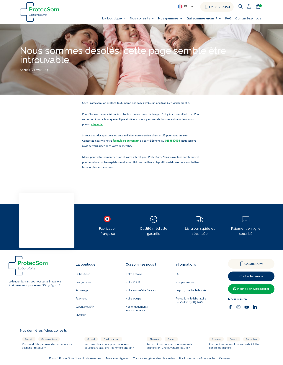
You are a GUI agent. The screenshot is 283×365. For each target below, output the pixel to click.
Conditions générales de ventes (154, 358)
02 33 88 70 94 (219, 7)
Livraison (81, 314)
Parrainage (82, 290)
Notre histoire (134, 274)
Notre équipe (133, 298)
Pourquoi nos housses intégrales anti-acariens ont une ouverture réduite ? (169, 346)
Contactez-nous (248, 18)
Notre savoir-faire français (141, 290)
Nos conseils (142, 18)
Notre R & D (133, 282)
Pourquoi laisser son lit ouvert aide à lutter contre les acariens (234, 346)
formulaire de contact (126, 140)
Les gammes (83, 282)
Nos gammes (170, 18)
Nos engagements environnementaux (137, 308)
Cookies (224, 358)
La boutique (114, 18)
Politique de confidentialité (197, 358)
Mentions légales (117, 358)
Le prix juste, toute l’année (191, 290)
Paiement (81, 298)
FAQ (228, 18)
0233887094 (172, 140)
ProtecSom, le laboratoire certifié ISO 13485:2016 (191, 300)
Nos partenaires (185, 282)
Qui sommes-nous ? (204, 18)
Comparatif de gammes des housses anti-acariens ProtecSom (47, 346)
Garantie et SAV (85, 306)
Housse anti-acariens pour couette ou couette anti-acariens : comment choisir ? (109, 346)
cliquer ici (97, 124)
